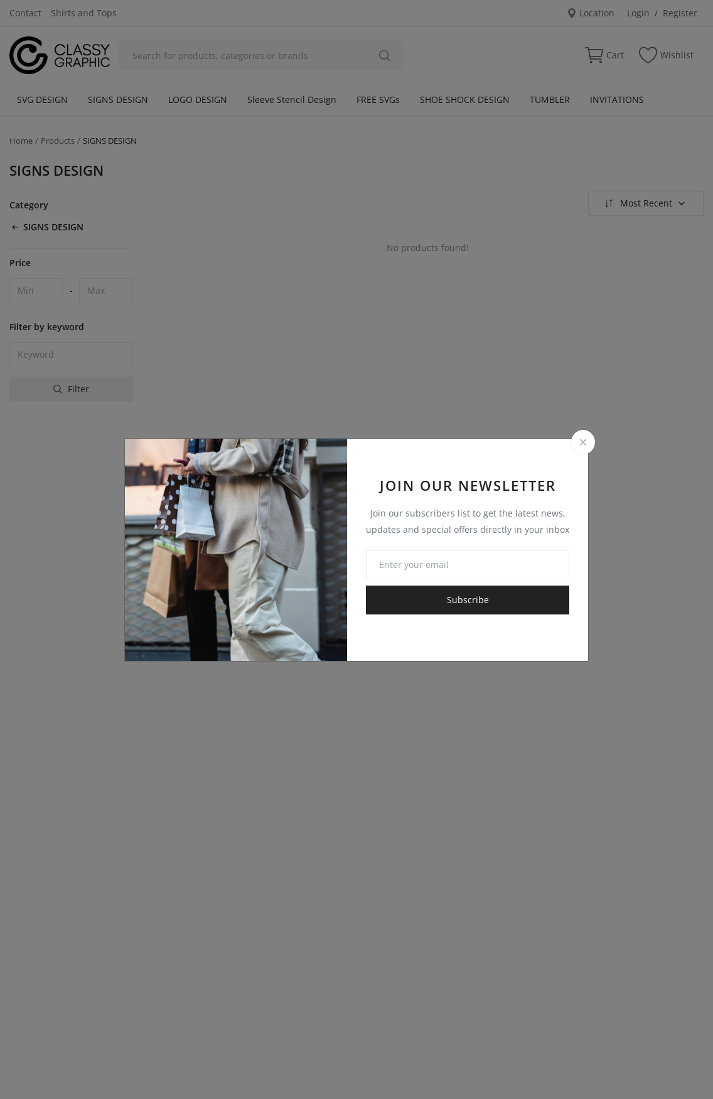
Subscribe (468, 600)
